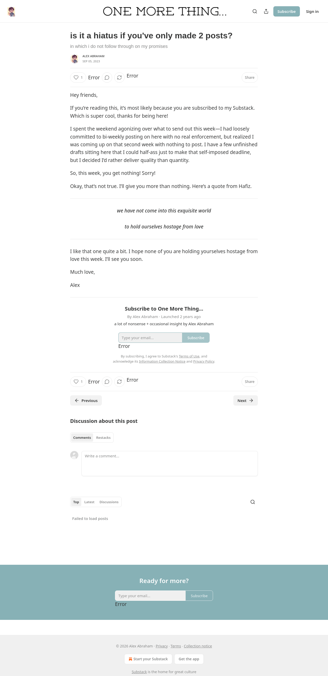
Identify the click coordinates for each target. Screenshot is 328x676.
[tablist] (92, 437)
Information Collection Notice (162, 361)
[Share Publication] (266, 11)
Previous (86, 400)
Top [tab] (76, 502)
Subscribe (286, 11)
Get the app (189, 658)
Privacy (162, 646)
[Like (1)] (78, 77)
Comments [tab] (82, 437)
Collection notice (198, 646)
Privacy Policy (203, 361)
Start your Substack (148, 659)
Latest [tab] (89, 502)
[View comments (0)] (107, 77)
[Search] (255, 11)
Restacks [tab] (103, 437)
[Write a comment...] (169, 463)
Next (245, 400)
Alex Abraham (93, 56)
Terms (176, 646)
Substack (139, 671)
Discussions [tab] (109, 502)
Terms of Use (189, 356)
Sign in (312, 11)
